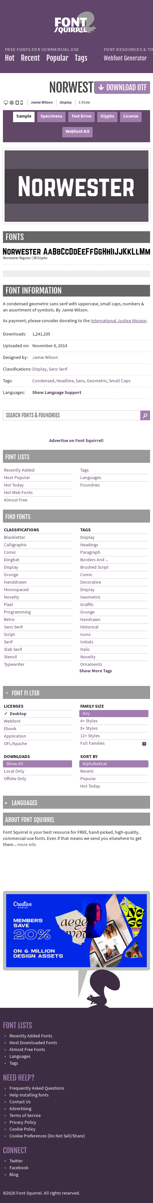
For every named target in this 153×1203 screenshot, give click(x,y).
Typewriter (14, 664)
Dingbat (11, 560)
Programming (17, 612)
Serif (8, 642)
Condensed (43, 381)
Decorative (90, 582)
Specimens (51, 116)
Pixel (8, 605)
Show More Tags (95, 671)
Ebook (10, 729)
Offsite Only (15, 779)
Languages (90, 478)
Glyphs (107, 116)
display (66, 102)
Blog (13, 1175)
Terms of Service (25, 1116)
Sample (23, 116)
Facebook (18, 1168)
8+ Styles (89, 728)
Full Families (92, 743)
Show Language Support (56, 392)
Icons (85, 635)
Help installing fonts (29, 1095)
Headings (89, 545)
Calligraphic (15, 545)
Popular (57, 58)
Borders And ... (94, 560)
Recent (30, 58)
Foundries (90, 485)
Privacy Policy (22, 1122)
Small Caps (119, 381)
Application (15, 736)
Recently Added (19, 470)
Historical (89, 627)
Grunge (11, 575)
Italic (85, 649)
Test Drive (81, 116)
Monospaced (16, 590)
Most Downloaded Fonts (33, 1043)
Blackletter (14, 537)
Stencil (10, 657)
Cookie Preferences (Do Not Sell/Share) (47, 1136)
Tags (81, 58)
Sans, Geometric (91, 381)
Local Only (14, 771)
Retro (9, 620)
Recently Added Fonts (30, 1036)
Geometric (90, 597)
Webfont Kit (77, 131)
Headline (65, 381)
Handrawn (90, 620)
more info (26, 845)
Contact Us (20, 1102)
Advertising (20, 1109)
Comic (10, 552)
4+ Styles (89, 721)
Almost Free (15, 500)
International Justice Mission (118, 321)
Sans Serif (58, 369)
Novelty (11, 597)
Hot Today (14, 485)
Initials (86, 642)
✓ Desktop (15, 714)
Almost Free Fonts (27, 1050)
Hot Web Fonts (18, 493)
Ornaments (91, 664)
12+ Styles (90, 736)
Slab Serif (13, 649)
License (130, 116)
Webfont (12, 721)
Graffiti (86, 605)
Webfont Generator (125, 58)
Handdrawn (15, 582)
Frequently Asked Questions (36, 1088)
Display (39, 369)
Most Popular (17, 478)
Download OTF (122, 87)
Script (9, 635)
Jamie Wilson (42, 102)
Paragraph (90, 552)
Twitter (16, 1161)
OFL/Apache (15, 744)
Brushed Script (94, 567)
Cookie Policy (22, 1129)
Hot (9, 58)
